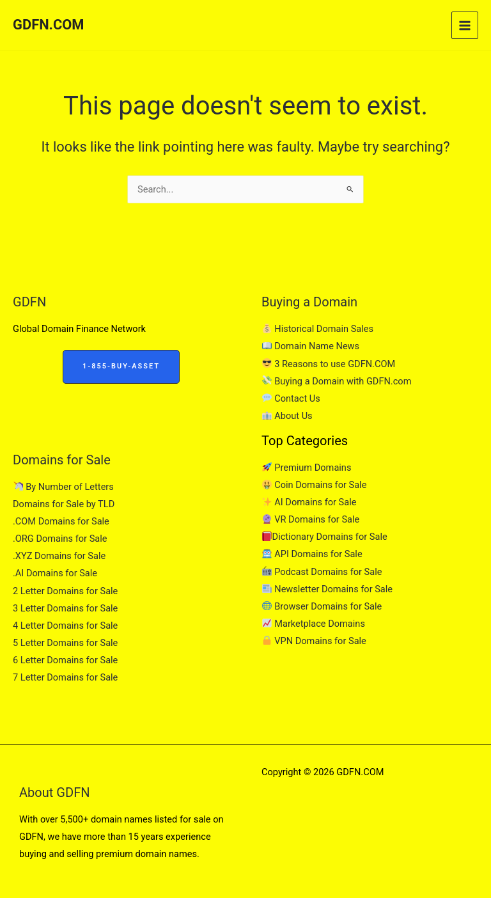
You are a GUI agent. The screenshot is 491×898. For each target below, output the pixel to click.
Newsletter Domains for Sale (327, 589)
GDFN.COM (48, 25)
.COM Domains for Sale (61, 521)
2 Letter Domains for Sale (65, 591)
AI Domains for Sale (309, 502)
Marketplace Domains (313, 623)
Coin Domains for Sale (314, 485)
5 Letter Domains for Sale (65, 643)
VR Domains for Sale (310, 519)
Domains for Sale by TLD (63, 504)
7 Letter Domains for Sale (65, 677)
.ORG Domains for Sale (60, 538)
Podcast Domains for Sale (322, 572)
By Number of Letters (63, 486)
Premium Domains (306, 467)
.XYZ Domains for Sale (59, 556)
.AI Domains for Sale (55, 573)
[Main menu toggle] (464, 25)
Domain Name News (310, 346)
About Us (287, 415)
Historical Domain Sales (317, 329)
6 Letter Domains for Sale (65, 660)
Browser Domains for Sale (322, 606)
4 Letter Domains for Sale (65, 625)
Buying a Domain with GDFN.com (336, 381)
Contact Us (291, 398)
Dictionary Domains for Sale (324, 536)
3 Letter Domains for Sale (65, 608)
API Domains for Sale (312, 554)
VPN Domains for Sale (314, 641)
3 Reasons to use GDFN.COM (328, 364)
